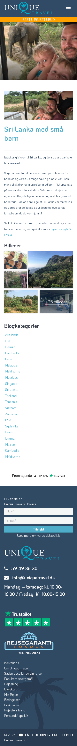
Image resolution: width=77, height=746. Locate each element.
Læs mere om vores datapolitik (38, 535)
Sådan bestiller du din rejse (23, 673)
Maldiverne (12, 371)
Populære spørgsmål (18, 678)
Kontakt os (11, 663)
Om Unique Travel (16, 668)
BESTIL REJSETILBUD (38, 19)
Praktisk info (12, 705)
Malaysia (11, 365)
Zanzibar (11, 414)
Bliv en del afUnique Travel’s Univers (20, 501)
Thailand (11, 395)
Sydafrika (11, 426)
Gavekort (10, 689)
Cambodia (12, 353)
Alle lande (11, 335)
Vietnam (10, 408)
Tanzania (11, 401)
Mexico (10, 444)
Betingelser (12, 699)
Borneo (10, 347)
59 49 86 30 (24, 568)
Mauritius (11, 377)
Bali (7, 341)
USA (8, 420)
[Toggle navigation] (68, 7)
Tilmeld (38, 529)
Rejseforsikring (14, 710)
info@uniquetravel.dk (33, 578)
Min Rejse (11, 694)
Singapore (12, 383)
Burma (10, 438)
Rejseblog (11, 684)
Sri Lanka (11, 389)
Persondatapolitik (16, 715)
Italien (9, 432)
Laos (8, 359)
